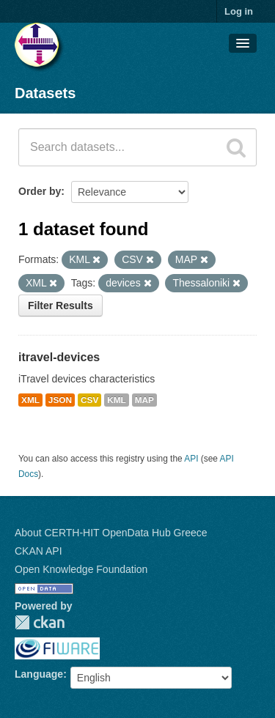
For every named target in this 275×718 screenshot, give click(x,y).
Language (39, 674)
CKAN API (38, 551)
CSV (89, 400)
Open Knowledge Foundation (81, 569)
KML (116, 400)
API (191, 459)
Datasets (45, 93)
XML (30, 400)
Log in (238, 11)
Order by (39, 191)
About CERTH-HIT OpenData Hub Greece (111, 532)
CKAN (40, 622)
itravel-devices (59, 357)
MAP (144, 400)
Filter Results (60, 305)
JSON (60, 400)
